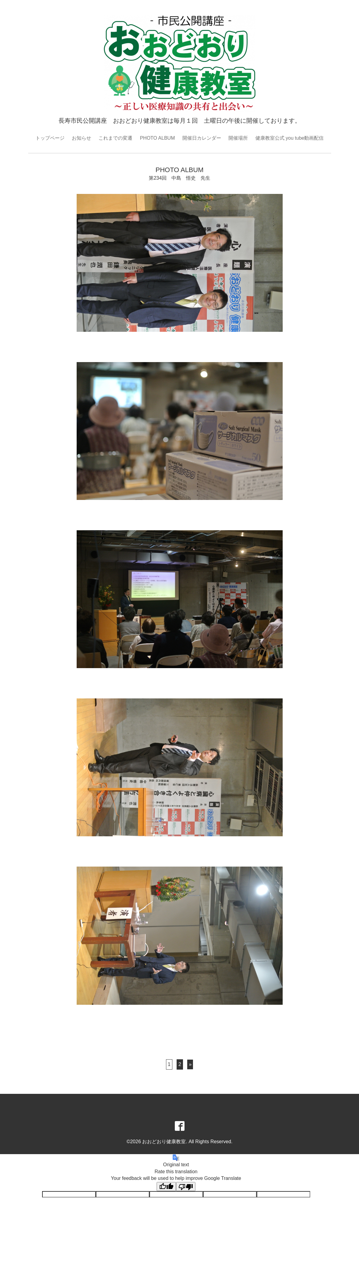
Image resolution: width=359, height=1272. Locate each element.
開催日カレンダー (201, 138)
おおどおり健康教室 (164, 1141)
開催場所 (238, 138)
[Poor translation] (185, 1186)
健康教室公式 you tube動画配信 (289, 138)
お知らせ (81, 138)
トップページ (50, 138)
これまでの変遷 (115, 138)
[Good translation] (166, 1186)
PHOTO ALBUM (157, 138)
